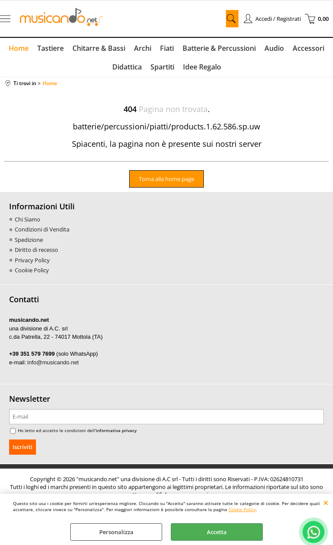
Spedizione (29, 240)
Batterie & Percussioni (219, 48)
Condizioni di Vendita (42, 229)
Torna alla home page (166, 179)
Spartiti (162, 67)
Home (19, 48)
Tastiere (50, 48)
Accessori (308, 48)
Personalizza (116, 532)
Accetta (217, 532)
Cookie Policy (242, 509)
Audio (274, 48)
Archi (142, 48)
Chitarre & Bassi (98, 48)
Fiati (167, 48)
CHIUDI (326, 502)
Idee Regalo (202, 67)
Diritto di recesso (36, 250)
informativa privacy (116, 430)
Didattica (127, 67)
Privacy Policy (32, 260)
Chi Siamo (27, 219)
